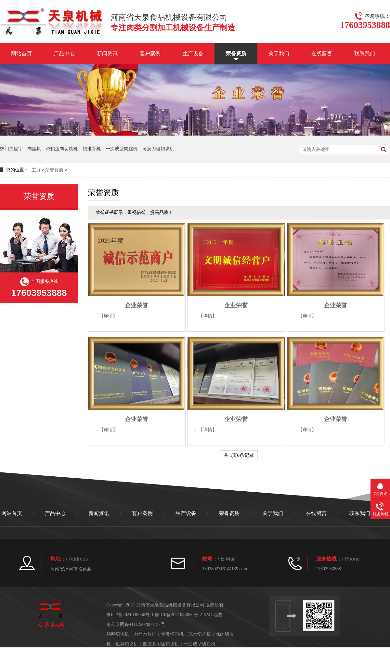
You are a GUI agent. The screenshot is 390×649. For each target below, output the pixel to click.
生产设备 (193, 53)
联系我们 (364, 53)
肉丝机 (34, 148)
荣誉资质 (236, 53)
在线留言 (321, 53)
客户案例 (150, 53)
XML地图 (212, 614)
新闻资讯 (107, 53)
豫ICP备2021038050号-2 (178, 614)
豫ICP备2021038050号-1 (129, 614)
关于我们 (278, 53)
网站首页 (21, 53)
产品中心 (64, 53)
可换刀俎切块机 (158, 148)
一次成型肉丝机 (121, 148)
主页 (36, 169)
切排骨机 (92, 148)
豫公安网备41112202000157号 (135, 624)
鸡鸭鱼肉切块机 (62, 148)
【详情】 (108, 315)
